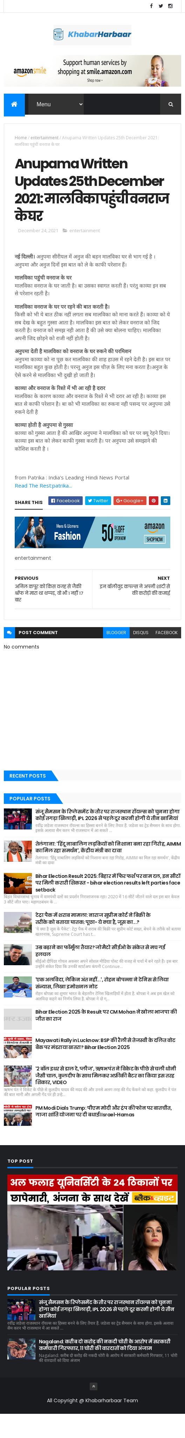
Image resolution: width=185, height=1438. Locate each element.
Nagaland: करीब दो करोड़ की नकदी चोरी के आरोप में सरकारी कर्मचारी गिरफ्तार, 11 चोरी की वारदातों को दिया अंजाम (105, 1369)
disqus (141, 657)
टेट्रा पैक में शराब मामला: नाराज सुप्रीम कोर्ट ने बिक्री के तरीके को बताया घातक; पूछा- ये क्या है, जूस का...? (93, 943)
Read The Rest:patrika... (43, 509)
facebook (167, 657)
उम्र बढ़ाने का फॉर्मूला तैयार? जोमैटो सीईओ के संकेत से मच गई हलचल (100, 975)
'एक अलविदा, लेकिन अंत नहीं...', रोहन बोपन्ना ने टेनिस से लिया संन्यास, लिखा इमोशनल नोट (102, 1007)
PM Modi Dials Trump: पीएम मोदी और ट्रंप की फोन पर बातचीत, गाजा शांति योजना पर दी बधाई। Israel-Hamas (103, 1135)
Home (21, 138)
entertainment (44, 138)
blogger (116, 657)
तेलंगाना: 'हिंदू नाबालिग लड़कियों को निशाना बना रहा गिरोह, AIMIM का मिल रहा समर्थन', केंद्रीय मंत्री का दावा (108, 871)
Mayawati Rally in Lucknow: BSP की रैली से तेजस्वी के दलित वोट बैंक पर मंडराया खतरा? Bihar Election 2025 (105, 1068)
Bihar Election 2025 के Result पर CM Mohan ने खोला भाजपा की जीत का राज (106, 1040)
